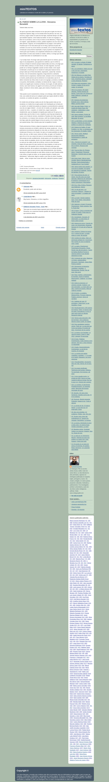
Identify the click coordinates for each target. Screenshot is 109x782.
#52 (71, 708)
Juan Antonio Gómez (86, 756)
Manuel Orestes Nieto (85, 742)
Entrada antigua (60, 227)
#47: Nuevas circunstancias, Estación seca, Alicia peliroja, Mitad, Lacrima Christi (80, 101)
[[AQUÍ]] (38, 170)
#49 (71, 522)
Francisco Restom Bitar (77, 746)
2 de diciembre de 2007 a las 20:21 (34, 217)
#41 (85, 563)
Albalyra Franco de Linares (78, 760)
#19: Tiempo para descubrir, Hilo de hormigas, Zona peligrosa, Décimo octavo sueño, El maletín (81, 319)
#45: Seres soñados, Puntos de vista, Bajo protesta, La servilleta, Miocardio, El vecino (81, 116)
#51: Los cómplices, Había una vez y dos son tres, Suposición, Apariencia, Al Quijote (81, 70)
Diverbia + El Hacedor (78, 509)
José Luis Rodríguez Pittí (78, 501)
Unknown (27, 186)
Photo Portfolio (75, 507)
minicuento (48, 178)
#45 (90, 547)
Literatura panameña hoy (78, 504)
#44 (71, 528)
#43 (81, 539)
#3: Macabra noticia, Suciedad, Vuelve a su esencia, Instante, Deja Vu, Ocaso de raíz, (81, 431)
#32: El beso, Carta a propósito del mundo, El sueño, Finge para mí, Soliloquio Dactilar (81, 212)
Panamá (61, 178)
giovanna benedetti (38, 178)
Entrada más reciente (22, 227)
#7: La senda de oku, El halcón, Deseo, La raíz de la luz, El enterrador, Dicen (80, 407)
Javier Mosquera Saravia (81, 758)
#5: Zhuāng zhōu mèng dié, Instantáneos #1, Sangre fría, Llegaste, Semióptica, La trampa (81, 418)
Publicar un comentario (25, 220)
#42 (71, 530)
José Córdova (84, 750)
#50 (85, 619)
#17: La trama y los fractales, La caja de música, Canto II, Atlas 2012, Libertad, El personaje (80, 334)
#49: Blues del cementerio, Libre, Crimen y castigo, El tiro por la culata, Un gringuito (81, 85)
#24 (80, 631)
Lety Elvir (72, 754)
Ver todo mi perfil (76, 495)
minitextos (55, 178)
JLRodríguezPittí (77, 466)
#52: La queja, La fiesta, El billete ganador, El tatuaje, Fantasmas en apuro (81, 64)
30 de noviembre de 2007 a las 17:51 (35, 203)
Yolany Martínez (74, 748)
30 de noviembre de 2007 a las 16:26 (35, 193)
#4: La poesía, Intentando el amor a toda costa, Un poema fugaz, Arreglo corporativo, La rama (81, 424)
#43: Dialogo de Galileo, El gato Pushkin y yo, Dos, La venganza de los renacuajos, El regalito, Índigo (82, 129)
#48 (86, 653)
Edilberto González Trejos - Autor (34, 206)
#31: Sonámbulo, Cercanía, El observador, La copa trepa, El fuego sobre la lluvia (80, 218)
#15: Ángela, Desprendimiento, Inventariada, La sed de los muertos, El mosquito (80, 349)
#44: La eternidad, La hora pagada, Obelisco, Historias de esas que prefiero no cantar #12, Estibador (81, 122)
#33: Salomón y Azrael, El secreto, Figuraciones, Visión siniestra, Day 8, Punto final (81, 206)
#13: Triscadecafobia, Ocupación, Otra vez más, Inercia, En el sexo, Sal (81, 363)
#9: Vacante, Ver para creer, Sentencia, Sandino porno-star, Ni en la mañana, (81, 394)
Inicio (42, 227)
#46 (84, 561)
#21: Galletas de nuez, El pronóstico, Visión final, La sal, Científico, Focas (80, 303)
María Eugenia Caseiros (80, 752)
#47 (76, 571)
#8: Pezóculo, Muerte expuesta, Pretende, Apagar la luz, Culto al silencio (81, 401)
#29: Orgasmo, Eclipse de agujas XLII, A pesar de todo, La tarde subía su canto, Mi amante (81, 233)
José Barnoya (84, 744)
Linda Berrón (28, 196)
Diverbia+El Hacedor (76, 50)
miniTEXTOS (28, 9)
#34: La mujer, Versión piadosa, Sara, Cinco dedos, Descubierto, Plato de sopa (81, 199)
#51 (81, 557)
